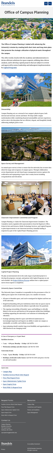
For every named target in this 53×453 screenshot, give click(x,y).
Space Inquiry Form (9, 384)
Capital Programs (10, 68)
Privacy (3, 449)
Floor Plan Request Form (11, 378)
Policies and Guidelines (33, 410)
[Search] (50, 3)
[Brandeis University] (8, 3)
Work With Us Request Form (12, 387)
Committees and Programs (34, 407)
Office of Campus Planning (27, 13)
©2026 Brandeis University (34, 449)
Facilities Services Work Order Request (16, 375)
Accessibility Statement (33, 444)
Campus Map (7, 371)
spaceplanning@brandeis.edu (9, 433)
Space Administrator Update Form (14, 381)
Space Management (32, 413)
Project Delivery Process (21, 280)
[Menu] (46, 3)
